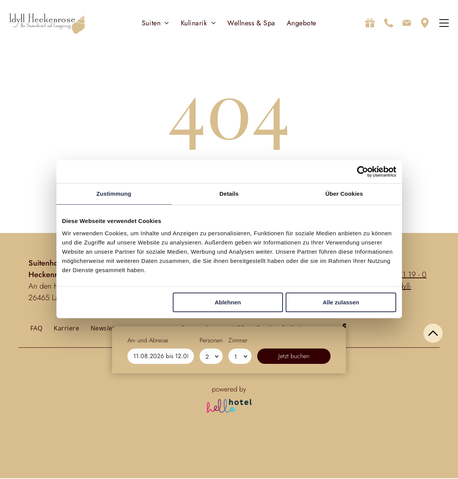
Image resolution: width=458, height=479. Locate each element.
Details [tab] (229, 194)
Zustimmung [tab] (113, 194)
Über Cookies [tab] (344, 194)
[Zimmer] (239, 461)
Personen (211, 445)
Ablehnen (228, 302)
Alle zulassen (340, 302)
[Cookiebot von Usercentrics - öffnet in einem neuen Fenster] (362, 172)
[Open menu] (444, 23)
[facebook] (344, 329)
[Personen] (211, 461)
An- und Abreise (147, 445)
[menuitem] (155, 23)
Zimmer (238, 445)
